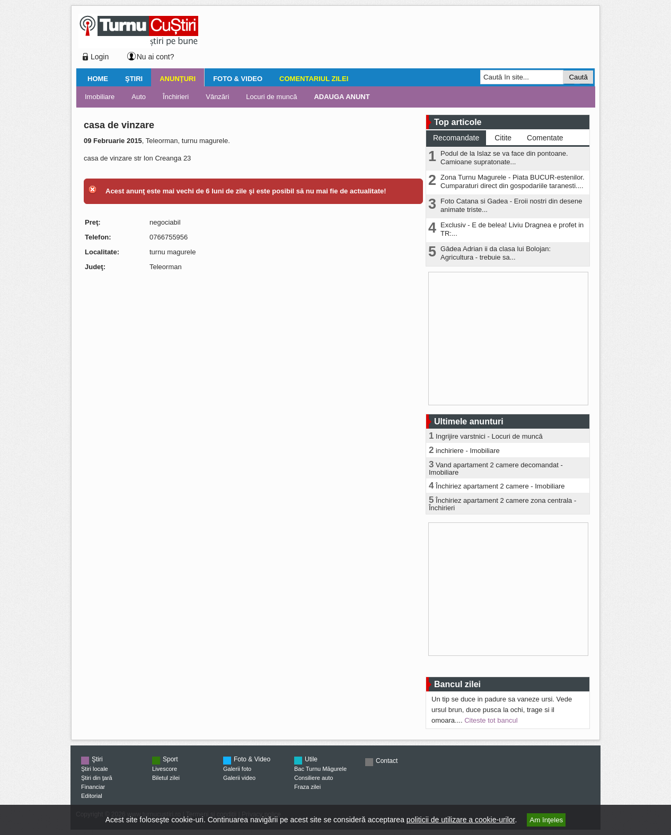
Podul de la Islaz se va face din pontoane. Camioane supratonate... (504, 157)
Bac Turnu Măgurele (320, 769)
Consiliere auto (313, 778)
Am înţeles (546, 820)
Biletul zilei (166, 778)
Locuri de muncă (271, 97)
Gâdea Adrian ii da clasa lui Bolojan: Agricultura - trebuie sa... (495, 253)
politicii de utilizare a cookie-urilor (461, 819)
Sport (170, 759)
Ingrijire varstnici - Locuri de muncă (489, 436)
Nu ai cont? (155, 56)
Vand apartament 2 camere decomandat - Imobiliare (496, 468)
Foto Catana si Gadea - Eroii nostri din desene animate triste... (511, 205)
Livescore (164, 769)
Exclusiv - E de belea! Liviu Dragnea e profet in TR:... (512, 229)
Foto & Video (237, 79)
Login (100, 56)
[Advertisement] (394, 39)
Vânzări (217, 97)
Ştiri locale (94, 769)
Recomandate (456, 138)
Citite (503, 138)
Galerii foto (237, 769)
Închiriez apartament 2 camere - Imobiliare (500, 486)
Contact (387, 761)
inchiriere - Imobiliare (468, 451)
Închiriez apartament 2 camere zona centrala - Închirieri (502, 504)
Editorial (91, 796)
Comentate (545, 138)
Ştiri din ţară (96, 778)
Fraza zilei (307, 787)
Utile (311, 759)
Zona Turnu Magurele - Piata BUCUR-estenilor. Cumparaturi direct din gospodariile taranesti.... (512, 181)
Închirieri (176, 97)
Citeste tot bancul (490, 720)
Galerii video (239, 778)
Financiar (93, 787)
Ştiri (134, 79)
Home (97, 79)
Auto (138, 97)
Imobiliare (99, 97)
